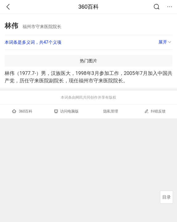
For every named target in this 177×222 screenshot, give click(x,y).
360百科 (88, 7)
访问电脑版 (66, 111)
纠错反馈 (155, 111)
